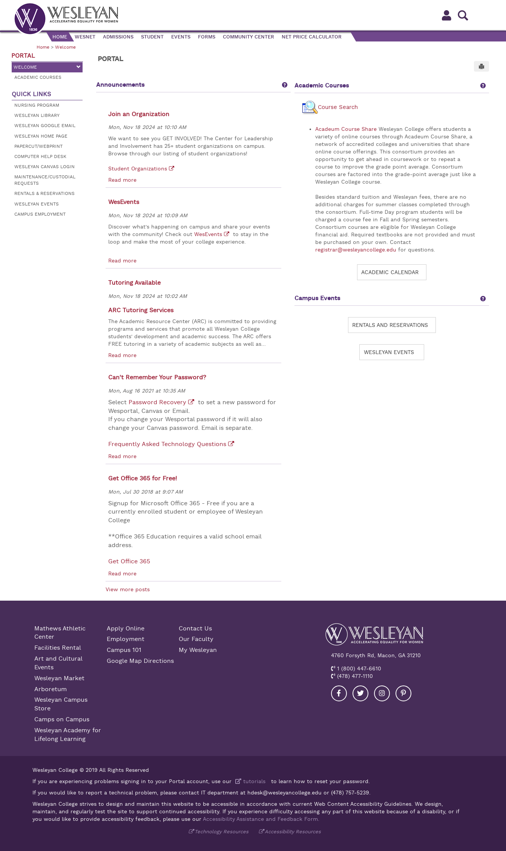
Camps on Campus (61, 719)
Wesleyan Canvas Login (44, 166)
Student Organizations (137, 169)
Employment (125, 639)
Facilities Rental (57, 647)
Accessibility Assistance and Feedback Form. (261, 819)
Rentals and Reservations (390, 325)
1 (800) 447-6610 (358, 668)
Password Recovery (157, 402)
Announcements (120, 84)
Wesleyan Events (36, 204)
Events (180, 37)
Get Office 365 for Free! (142, 478)
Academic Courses (37, 77)
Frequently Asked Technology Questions (167, 444)
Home (59, 37)
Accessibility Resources (293, 831)
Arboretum (50, 689)
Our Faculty (196, 639)
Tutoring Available (134, 282)
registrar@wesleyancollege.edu (355, 250)
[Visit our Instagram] (382, 693)
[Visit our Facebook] (339, 693)
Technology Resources (221, 831)
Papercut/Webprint (38, 146)
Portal (23, 55)
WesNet (85, 37)
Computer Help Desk (40, 156)
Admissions (118, 37)
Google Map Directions (140, 661)
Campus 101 (124, 650)
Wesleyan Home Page (40, 136)
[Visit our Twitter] (360, 693)
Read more (122, 180)
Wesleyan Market (59, 678)
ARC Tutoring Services (140, 310)
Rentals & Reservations (44, 193)
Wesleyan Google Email (44, 125)
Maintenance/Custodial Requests (44, 180)
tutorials (249, 781)
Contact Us (195, 628)
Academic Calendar (390, 272)
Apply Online (125, 628)
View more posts (128, 589)
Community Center (248, 37)
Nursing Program (36, 105)
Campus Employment (40, 214)
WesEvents (123, 202)
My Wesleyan (198, 650)
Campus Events (317, 298)
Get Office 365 (129, 561)
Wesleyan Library (37, 115)
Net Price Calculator (312, 37)
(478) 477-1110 (354, 676)
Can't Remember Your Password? (157, 377)
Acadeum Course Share (346, 129)
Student (152, 37)
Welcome (65, 47)
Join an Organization (138, 114)
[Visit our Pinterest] (403, 693)
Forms (206, 37)
